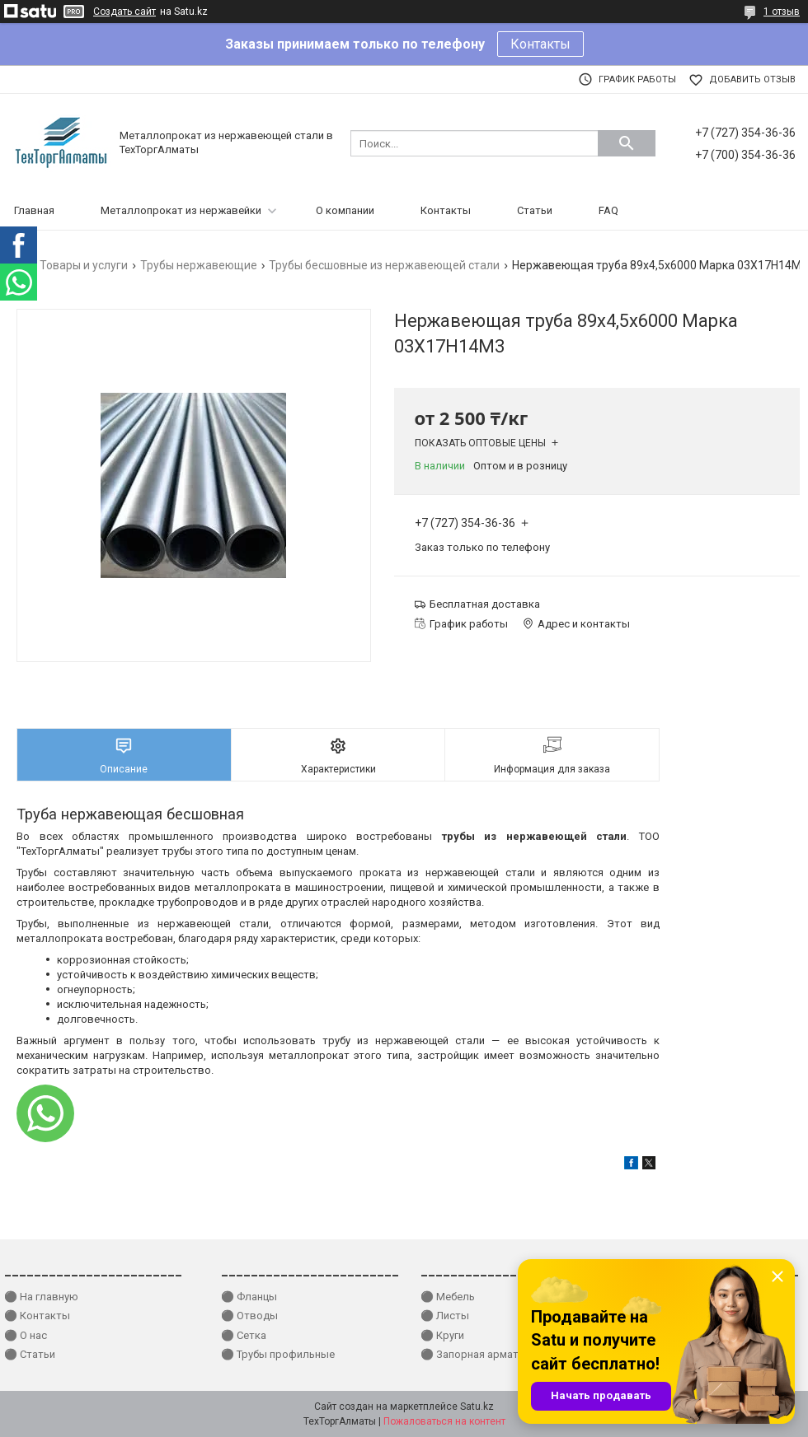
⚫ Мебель (447, 1296)
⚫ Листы (444, 1315)
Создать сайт (124, 11)
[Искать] (626, 143)
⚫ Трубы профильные (278, 1354)
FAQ (608, 210)
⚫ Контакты (37, 1315)
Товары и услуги (84, 265)
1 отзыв (781, 11)
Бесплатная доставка (485, 604)
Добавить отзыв (752, 79)
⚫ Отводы (249, 1315)
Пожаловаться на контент (444, 1421)
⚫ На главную (41, 1296)
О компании (345, 210)
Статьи (534, 210)
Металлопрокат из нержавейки (181, 210)
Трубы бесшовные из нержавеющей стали (384, 265)
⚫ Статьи (29, 1354)
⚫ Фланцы (249, 1296)
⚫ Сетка (243, 1335)
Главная (34, 210)
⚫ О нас (25, 1335)
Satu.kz (477, 1406)
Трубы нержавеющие (198, 265)
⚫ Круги (442, 1335)
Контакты (540, 44)
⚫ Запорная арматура (478, 1354)
